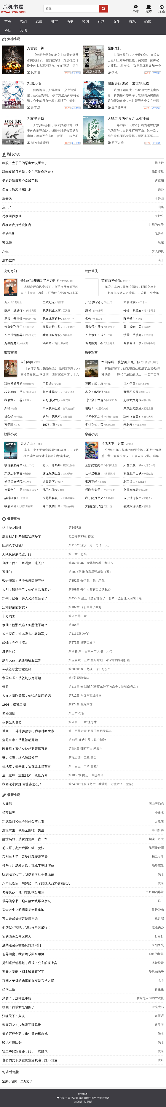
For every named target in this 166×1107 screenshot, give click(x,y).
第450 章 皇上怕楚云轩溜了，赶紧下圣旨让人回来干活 (105, 598)
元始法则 (8, 234)
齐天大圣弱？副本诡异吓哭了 (23, 972)
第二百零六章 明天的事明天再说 (90, 731)
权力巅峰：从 (13, 392)
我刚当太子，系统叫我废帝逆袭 (25, 857)
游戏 (132, 21)
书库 (135, 9)
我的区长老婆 (12, 722)
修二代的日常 (52, 506)
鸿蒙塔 (47, 343)
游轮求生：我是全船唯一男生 (23, 830)
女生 (116, 21)
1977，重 (49, 424)
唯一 (161, 901)
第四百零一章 (78, 616)
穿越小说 (91, 434)
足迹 (161, 9)
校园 (85, 21)
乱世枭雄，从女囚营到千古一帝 (25, 839)
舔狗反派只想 (13, 383)
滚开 (161, 260)
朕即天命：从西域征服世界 (21, 660)
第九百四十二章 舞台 (83, 757)
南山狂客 (158, 830)
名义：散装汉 (94, 392)
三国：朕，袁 (94, 383)
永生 (5, 251)
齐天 (7, 302)
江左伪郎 (129, 383)
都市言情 (10, 352)
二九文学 (26, 1081)
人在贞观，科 (132, 465)
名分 (88, 318)
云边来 (159, 821)
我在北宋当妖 (132, 473)
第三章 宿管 (77, 713)
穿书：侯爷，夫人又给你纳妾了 (25, 598)
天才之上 (27, 443)
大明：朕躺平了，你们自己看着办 (26, 589)
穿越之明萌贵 (13, 473)
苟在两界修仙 (12, 216)
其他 (23, 30)
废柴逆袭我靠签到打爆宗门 (21, 945)
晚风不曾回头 (12, 1042)
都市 (54, 21)
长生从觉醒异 (13, 335)
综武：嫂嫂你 (13, 310)
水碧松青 (158, 962)
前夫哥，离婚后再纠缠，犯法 (23, 848)
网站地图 (83, 1094)
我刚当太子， (94, 489)
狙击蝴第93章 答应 (81, 536)
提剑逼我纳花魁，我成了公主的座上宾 (29, 963)
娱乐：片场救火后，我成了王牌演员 (28, 865)
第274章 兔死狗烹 (81, 704)
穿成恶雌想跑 (132, 408)
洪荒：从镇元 (132, 335)
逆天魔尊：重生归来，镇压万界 (25, 775)
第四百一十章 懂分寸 (83, 722)
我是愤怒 (158, 171)
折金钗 (8, 416)
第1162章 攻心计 (80, 633)
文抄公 (159, 216)
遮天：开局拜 (52, 465)
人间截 (7, 804)
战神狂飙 (10, 498)
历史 (70, 21)
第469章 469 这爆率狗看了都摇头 (91, 563)
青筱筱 (159, 989)
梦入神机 (158, 251)
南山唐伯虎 (156, 803)
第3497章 (75, 527)
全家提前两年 (94, 465)
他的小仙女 (50, 489)
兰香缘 (7, 198)
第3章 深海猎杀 (79, 678)
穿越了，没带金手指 (16, 998)
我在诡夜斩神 (52, 318)
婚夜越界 (8, 812)
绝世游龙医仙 (12, 527)
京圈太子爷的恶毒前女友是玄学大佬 (28, 980)
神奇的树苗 (156, 954)
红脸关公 (158, 927)
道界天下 (49, 481)
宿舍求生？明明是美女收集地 (23, 910)
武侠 (38, 21)
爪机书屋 (65, 1097)
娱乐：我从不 (52, 416)
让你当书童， (94, 473)
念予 (161, 980)
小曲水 (159, 812)
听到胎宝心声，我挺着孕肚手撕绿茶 (28, 874)
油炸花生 (158, 865)
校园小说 (10, 434)
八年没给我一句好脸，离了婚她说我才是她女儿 (36, 883)
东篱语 (159, 1015)
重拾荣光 (158, 909)
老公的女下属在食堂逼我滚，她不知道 (29, 1060)
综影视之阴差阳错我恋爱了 (21, 536)
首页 (7, 21)
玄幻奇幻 (10, 271)
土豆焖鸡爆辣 (155, 892)
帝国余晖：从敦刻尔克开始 (120, 362)
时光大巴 (158, 1007)
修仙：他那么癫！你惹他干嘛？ (25, 625)
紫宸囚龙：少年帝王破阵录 (21, 1025)
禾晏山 (159, 198)
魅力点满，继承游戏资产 (20, 757)
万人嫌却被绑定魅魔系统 (20, 918)
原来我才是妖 (94, 326)
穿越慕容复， (52, 498)
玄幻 (23, 21)
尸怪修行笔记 (94, 302)
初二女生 (158, 856)
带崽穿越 (91, 481)
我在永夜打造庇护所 (16, 225)
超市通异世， (52, 392)
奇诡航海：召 (94, 343)
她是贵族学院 (13, 481)
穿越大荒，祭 (52, 326)
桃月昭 (159, 918)
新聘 (7, 408)
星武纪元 (49, 302)
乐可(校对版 (51, 400)
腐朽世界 (8, 260)
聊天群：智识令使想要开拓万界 (25, 749)
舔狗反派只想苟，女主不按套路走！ (28, 172)
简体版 (78, 1101)
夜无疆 (7, 242)
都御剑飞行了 (13, 326)
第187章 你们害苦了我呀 (85, 607)
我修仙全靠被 (52, 335)
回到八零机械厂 (13, 545)
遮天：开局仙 (13, 318)
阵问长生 (129, 318)
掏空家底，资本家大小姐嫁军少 (25, 634)
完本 (148, 9)
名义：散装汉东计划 (16, 189)
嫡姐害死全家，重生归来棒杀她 (25, 1033)
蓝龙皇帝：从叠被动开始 (20, 740)
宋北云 (127, 424)
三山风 (159, 207)
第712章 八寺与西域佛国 (85, 695)
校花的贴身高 (13, 465)
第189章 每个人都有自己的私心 (90, 589)
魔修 (88, 310)
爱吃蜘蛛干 (156, 971)
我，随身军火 (94, 498)
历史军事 (91, 352)
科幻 (7, 30)
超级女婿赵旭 (132, 400)
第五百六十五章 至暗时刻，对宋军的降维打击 (99, 660)
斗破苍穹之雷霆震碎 (16, 669)
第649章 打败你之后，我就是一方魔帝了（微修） (102, 784)
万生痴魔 (10, 343)
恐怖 (147, 21)
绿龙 (5, 687)
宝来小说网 (9, 1081)
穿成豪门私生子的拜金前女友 (23, 821)
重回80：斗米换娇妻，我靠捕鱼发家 (28, 731)
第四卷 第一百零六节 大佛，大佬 (91, 651)
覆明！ (89, 408)
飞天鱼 (159, 233)
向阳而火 (158, 945)
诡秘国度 (8, 713)
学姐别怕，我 (94, 424)
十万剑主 (8, 616)
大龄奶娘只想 (94, 506)
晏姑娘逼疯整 (132, 506)
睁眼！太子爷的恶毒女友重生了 (25, 163)
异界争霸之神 (94, 416)
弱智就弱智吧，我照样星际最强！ (26, 927)
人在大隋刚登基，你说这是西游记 (26, 695)
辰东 (161, 242)
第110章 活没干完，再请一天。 (90, 545)
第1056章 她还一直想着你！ (87, 775)
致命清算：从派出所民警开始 (23, 581)
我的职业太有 (52, 310)
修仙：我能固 (132, 310)
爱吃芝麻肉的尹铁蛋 (150, 998)
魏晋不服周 (131, 392)
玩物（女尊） (132, 416)
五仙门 (7, 572)
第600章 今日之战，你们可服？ (90, 669)
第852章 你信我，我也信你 (87, 580)
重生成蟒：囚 (132, 326)
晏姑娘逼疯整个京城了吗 (20, 180)
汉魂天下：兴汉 (112, 443)
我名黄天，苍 (13, 400)
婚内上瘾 (8, 989)
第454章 (74, 625)
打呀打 (159, 936)
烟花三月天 (156, 839)
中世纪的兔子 (155, 224)
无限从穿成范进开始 (16, 554)
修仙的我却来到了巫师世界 (40, 280)
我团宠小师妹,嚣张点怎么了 (22, 784)
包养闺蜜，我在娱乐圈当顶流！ (25, 954)
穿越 (101, 21)
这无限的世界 (52, 473)
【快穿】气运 (94, 400)
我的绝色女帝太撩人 (16, 936)
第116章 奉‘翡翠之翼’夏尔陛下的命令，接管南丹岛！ (104, 686)
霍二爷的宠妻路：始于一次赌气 (25, 1051)
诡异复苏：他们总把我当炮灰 (23, 892)
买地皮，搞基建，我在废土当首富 (26, 766)
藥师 (161, 189)
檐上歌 (159, 163)
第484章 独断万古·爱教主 (85, 748)
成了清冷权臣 (132, 498)
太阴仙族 (129, 302)
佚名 (161, 874)
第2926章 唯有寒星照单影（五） (90, 571)
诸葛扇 (159, 180)
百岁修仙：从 (132, 343)
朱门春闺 (27, 362)
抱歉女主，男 (13, 489)
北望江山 (129, 481)
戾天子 (7, 207)
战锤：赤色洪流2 (14, 642)
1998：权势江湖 (14, 704)
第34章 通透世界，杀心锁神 (87, 739)
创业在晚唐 (131, 489)
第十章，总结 (78, 554)
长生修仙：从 (94, 335)
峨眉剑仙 (10, 506)
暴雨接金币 (156, 847)
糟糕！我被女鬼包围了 (18, 1007)
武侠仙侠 (91, 271)
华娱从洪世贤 (52, 408)
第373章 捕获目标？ (82, 642)
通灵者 (159, 1024)
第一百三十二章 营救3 (83, 766)
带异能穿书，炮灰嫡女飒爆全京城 (26, 901)
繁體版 (88, 1101)
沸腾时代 (8, 651)
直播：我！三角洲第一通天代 (23, 563)
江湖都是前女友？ (15, 607)
